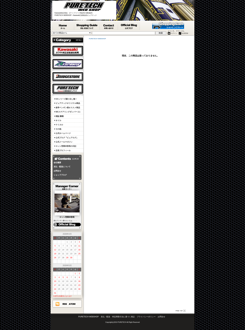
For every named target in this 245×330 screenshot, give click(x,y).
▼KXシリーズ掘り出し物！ (65, 99)
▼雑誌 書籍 (59, 116)
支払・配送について (62, 167)
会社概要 (57, 162)
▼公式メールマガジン (63, 142)
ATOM (72, 304)
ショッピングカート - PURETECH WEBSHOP (168, 25)
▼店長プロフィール (62, 150)
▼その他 (57, 129)
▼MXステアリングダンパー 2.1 (67, 112)
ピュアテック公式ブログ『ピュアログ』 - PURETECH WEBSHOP (129, 26)
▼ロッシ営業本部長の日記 (65, 146)
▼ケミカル (58, 125)
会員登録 (185, 33)
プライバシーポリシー (146, 317)
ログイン (174, 33)
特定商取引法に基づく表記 (123, 317)
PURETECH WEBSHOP (63, 26)
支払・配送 (105, 317)
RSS (64, 304)
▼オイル (57, 120)
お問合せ (57, 171)
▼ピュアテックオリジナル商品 (67, 103)
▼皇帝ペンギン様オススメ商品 (67, 108)
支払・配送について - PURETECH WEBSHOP (87, 26)
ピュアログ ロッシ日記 (67, 225)
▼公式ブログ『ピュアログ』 (66, 138)
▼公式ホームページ (62, 133)
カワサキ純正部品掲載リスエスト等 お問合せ (109, 26)
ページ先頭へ (181, 311)
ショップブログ (60, 175)
